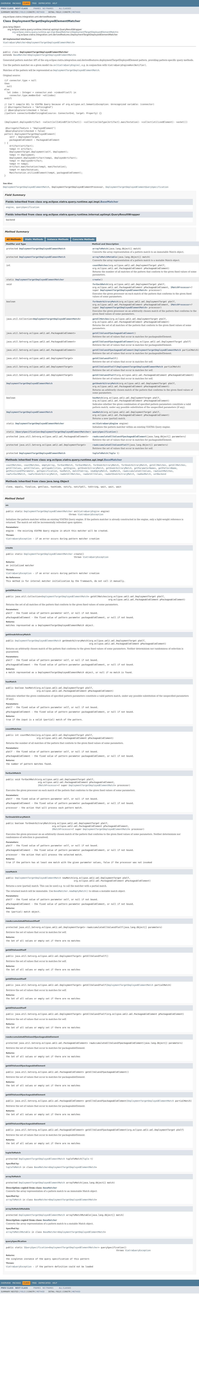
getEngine (69, 468)
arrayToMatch (100, 248)
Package (16, 3)
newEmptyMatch (98, 471)
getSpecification (47, 471)
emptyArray (48, 465)
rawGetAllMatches (70, 474)
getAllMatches (100, 319)
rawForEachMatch (15, 474)
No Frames (48, 8)
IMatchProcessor (180, 287)
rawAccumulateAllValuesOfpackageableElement (119, 436)
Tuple (112, 453)
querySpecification (27, 207)
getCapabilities (51, 468)
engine (10, 207)
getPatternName (167, 468)
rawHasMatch (144, 474)
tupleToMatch (100, 453)
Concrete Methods (84, 239)
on (93, 423)
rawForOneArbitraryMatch (42, 474)
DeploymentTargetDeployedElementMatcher (39, 279)
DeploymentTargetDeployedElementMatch (94, 32)
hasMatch (97, 398)
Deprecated (44, 3)
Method (40, 12)
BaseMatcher (20, 55)
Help (54, 3)
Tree (34, 3)
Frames (37, 8)
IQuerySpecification (27, 432)
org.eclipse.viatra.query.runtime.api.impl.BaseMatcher (41, 32)
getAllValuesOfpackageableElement (112, 333)
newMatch (97, 412)
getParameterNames (145, 468)
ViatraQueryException (90, 514)
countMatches (100, 265)
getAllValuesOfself (104, 358)
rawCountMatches (162, 471)
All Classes (65, 8)
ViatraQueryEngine (107, 423)
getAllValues (13, 468)
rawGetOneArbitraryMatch (119, 474)
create (96, 279)
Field (22, 12)
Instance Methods (57, 239)
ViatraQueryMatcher (14, 42)
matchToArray (80, 471)
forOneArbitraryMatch (105, 301)
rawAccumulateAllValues (137, 471)
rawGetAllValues (92, 474)
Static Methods (34, 239)
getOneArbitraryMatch (105, 383)
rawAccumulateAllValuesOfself (110, 445)
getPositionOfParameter (20, 471)
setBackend (159, 474)
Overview (6, 3)
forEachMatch (100, 284)
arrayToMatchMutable (104, 257)
